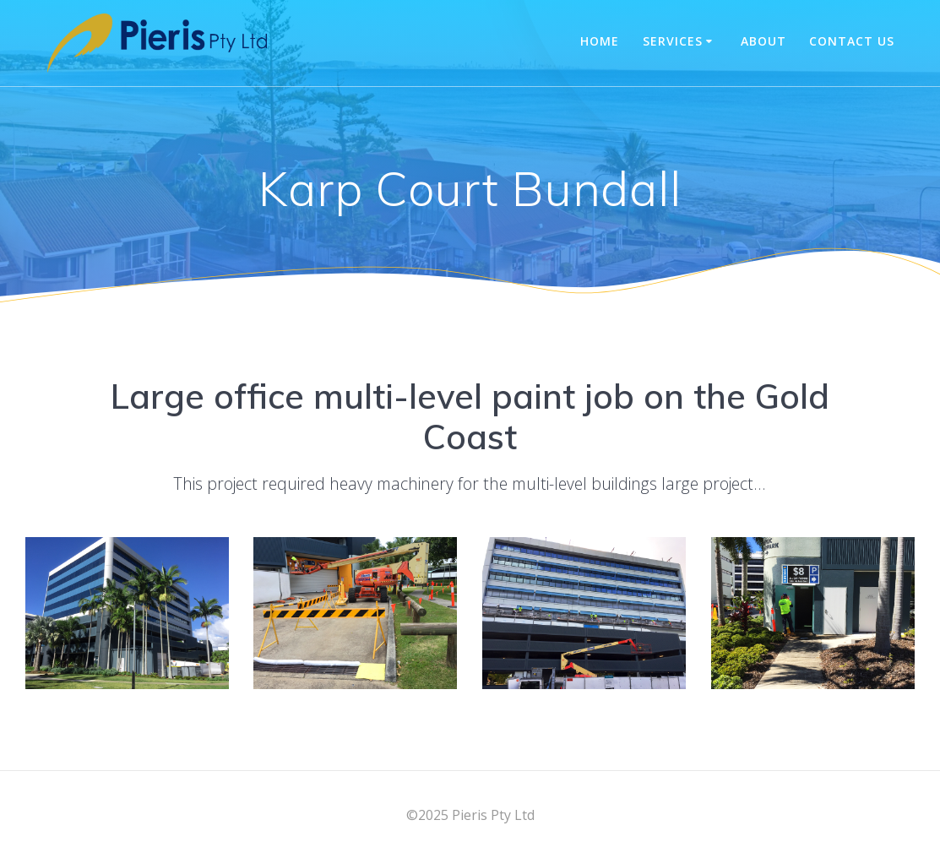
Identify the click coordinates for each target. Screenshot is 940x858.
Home (599, 41)
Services (673, 41)
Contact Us (851, 41)
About (763, 41)
